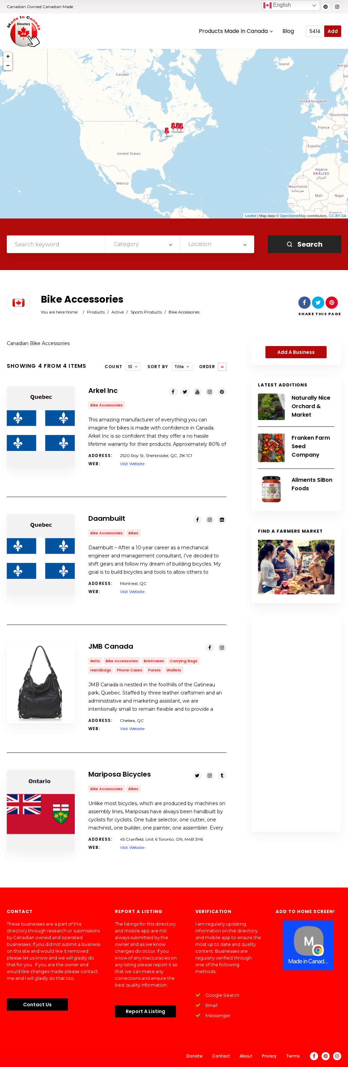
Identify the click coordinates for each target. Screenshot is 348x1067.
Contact (221, 1056)
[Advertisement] (296, 723)
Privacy (269, 1056)
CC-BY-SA (337, 216)
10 (130, 366)
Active (117, 312)
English (277, 5)
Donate (195, 1056)
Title (179, 366)
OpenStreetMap (293, 216)
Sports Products (146, 312)
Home (71, 312)
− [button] (8, 66)
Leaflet (250, 216)
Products (96, 312)
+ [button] (8, 57)
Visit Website (132, 463)
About (246, 1056)
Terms (293, 1056)
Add (333, 31)
